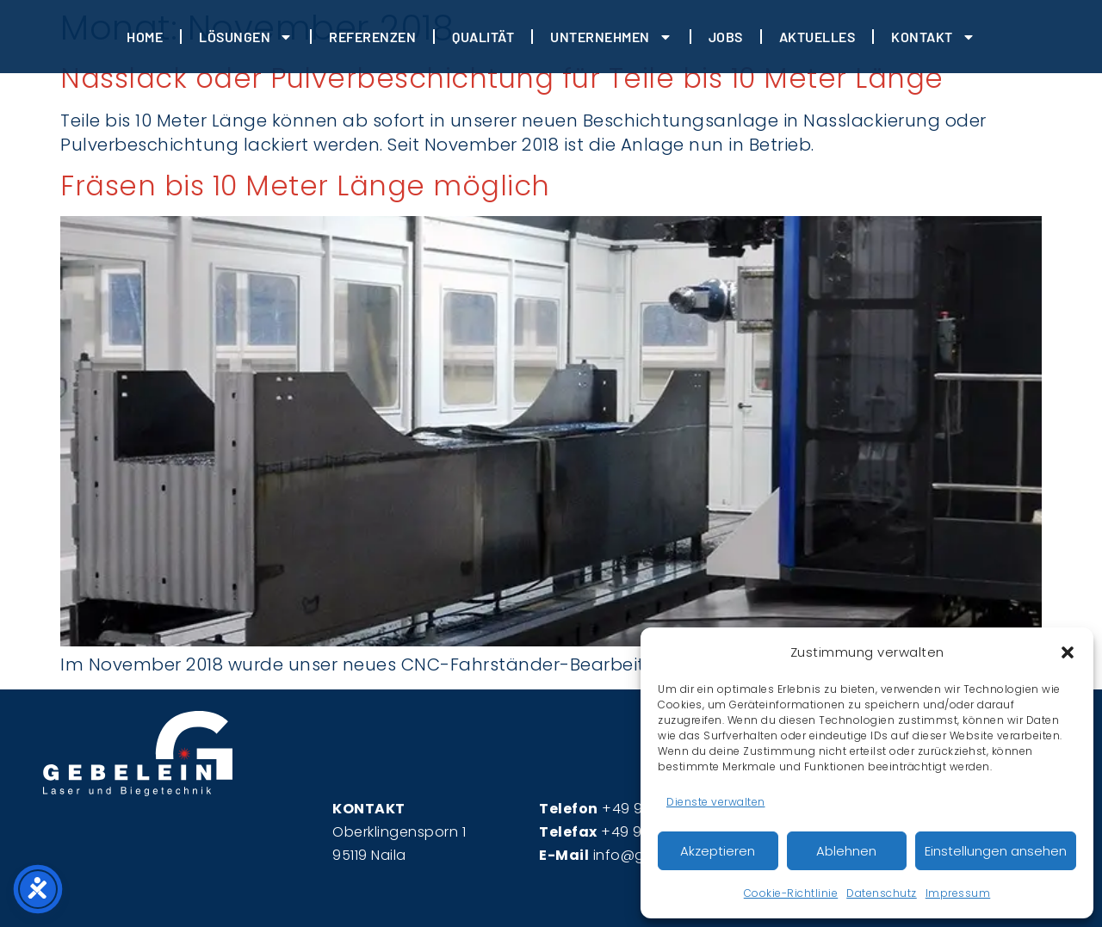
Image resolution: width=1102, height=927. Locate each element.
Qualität (483, 36)
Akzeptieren (717, 851)
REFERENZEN (372, 36)
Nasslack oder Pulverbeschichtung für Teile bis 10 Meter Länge (502, 78)
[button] (1067, 652)
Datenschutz (881, 893)
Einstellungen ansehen (996, 851)
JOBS (726, 36)
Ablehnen (846, 851)
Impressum (958, 893)
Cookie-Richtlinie (791, 893)
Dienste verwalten (715, 801)
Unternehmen (611, 37)
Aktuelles (817, 36)
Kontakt (933, 37)
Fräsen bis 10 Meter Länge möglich (305, 185)
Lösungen (246, 37)
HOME (145, 36)
